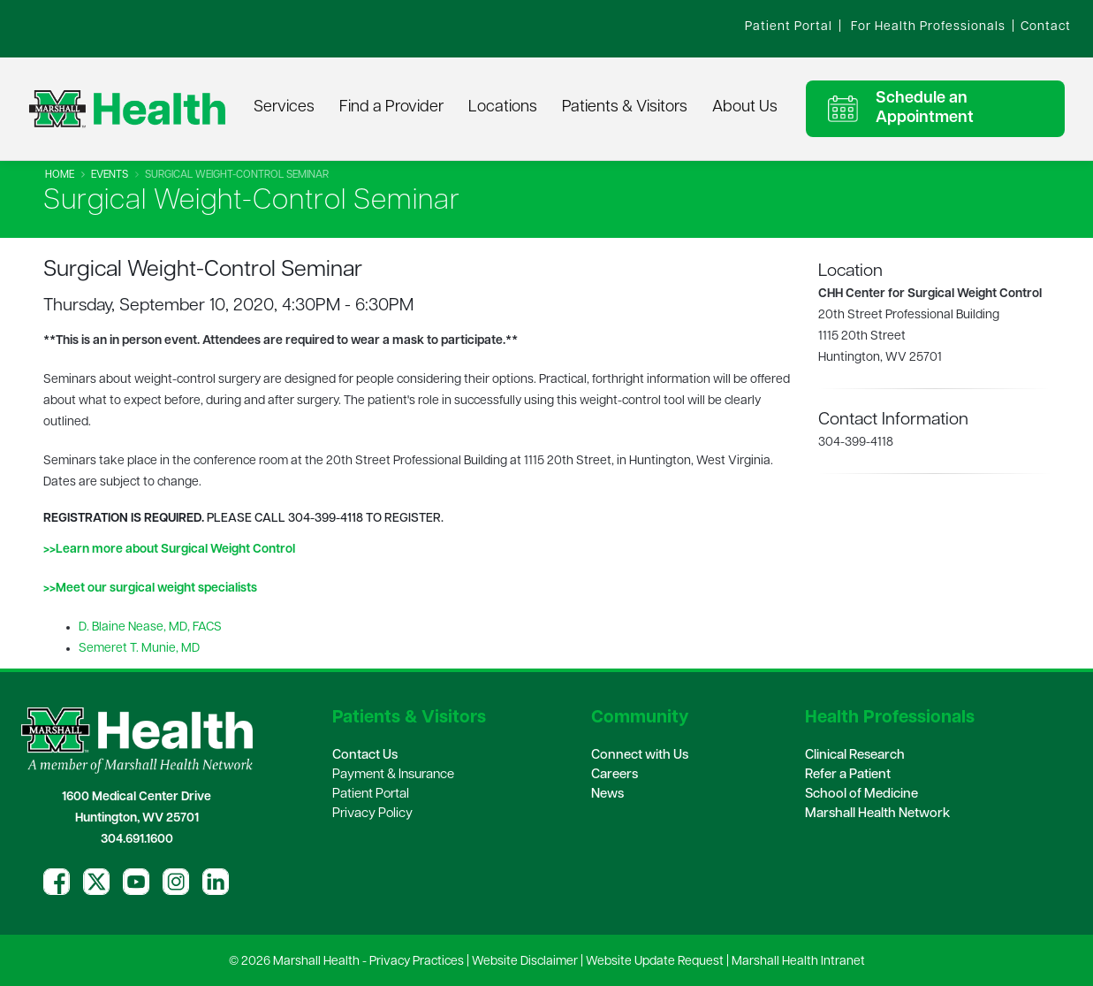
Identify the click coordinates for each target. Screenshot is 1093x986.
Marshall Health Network (877, 814)
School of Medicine (861, 794)
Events (109, 175)
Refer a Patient (848, 775)
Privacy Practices (416, 961)
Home (59, 175)
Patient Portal (370, 794)
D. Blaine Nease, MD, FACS (150, 627)
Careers (614, 775)
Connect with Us (639, 755)
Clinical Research (855, 755)
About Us (745, 107)
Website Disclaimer (525, 961)
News (607, 794)
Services (284, 107)
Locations (502, 107)
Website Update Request (655, 961)
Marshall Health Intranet (798, 961)
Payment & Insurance (393, 775)
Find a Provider (391, 107)
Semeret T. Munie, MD (139, 648)
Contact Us (365, 755)
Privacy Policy (372, 814)
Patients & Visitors (624, 107)
